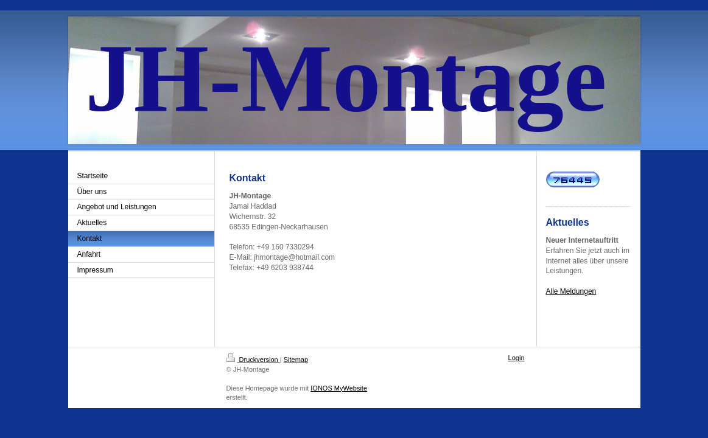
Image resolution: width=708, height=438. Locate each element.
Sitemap (296, 359)
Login (516, 357)
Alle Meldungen (571, 291)
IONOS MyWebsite (338, 388)
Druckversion (253, 359)
